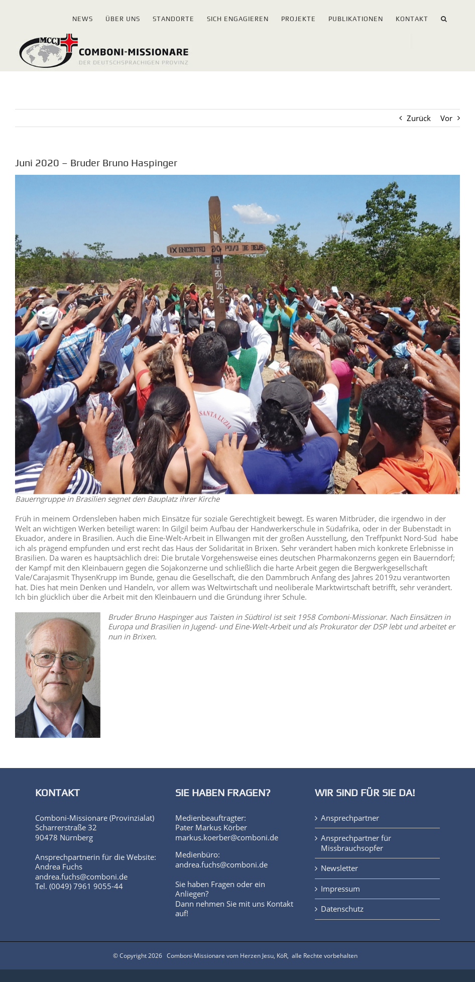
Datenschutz (342, 909)
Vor (446, 118)
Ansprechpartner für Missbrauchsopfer (356, 843)
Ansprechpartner (350, 818)
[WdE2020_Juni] (237, 334)
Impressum (340, 889)
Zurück (419, 118)
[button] (444, 17)
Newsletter (339, 868)
